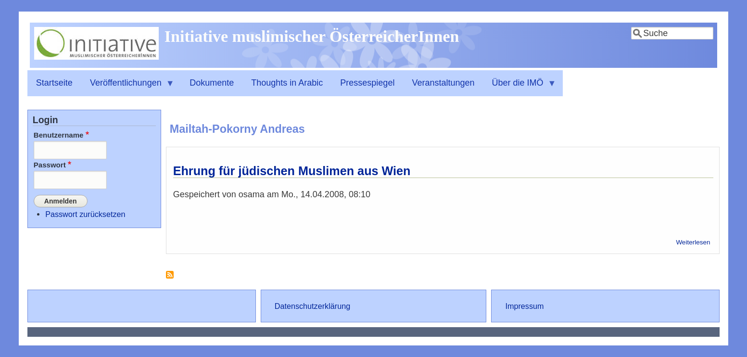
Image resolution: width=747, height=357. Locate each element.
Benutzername (59, 135)
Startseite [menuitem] (54, 83)
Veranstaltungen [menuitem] (443, 83)
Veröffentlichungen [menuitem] (128, 87)
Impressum (524, 306)
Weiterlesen (693, 242)
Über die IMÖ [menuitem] (520, 87)
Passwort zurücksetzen (85, 214)
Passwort (50, 165)
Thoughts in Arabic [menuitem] (287, 83)
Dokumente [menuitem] (212, 83)
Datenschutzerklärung (312, 306)
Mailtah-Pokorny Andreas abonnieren (170, 278)
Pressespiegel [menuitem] (367, 83)
